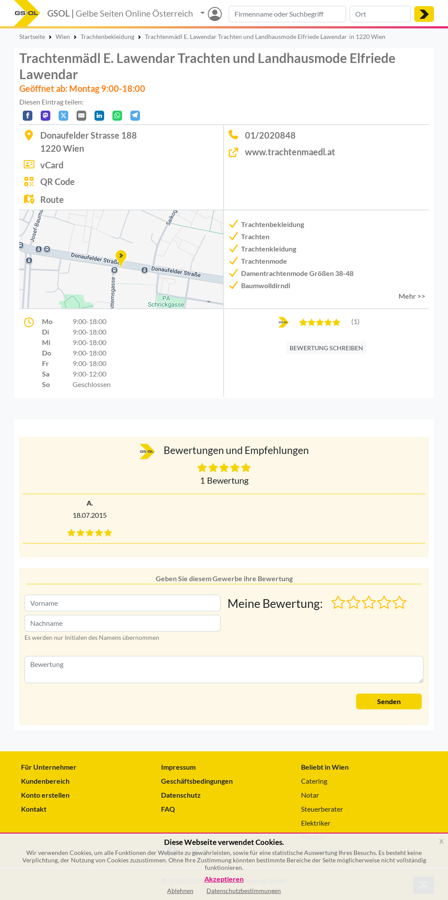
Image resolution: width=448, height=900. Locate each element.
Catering (314, 781)
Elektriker (315, 823)
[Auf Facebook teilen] (27, 116)
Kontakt (33, 809)
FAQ (168, 809)
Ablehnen (180, 890)
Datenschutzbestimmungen (243, 890)
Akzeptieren (224, 879)
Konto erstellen (45, 795)
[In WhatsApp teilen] (117, 116)
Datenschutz (181, 795)
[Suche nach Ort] (380, 14)
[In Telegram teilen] (135, 116)
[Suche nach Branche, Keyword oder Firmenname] (287, 14)
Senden (389, 701)
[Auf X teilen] (63, 116)
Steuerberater (322, 809)
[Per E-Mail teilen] (81, 116)
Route (52, 199)
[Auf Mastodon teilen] (45, 116)
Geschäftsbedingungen (197, 781)
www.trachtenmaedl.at (290, 152)
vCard (51, 165)
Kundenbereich (45, 781)
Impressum (178, 767)
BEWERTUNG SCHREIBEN (326, 348)
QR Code (57, 181)
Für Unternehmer (49, 767)
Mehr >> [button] (412, 296)
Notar (310, 795)
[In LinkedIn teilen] (99, 116)
